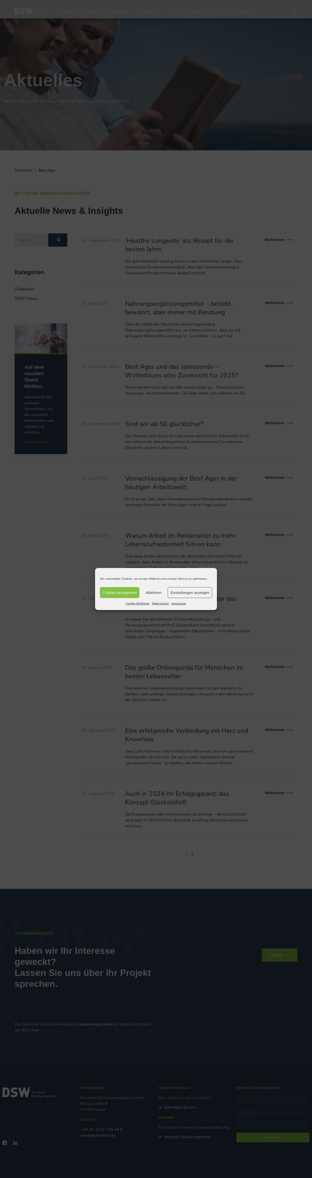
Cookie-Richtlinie (137, 603)
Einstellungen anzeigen (189, 592)
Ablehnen (154, 592)
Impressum (178, 603)
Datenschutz (160, 603)
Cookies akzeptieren (120, 592)
